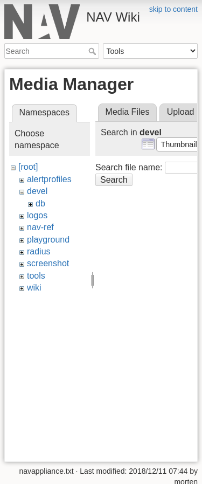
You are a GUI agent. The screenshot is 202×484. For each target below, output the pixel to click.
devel (37, 191)
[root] (28, 166)
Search (93, 51)
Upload (180, 111)
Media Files (128, 111)
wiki (34, 287)
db (40, 203)
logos (37, 215)
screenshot (48, 263)
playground (48, 239)
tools (36, 275)
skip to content (173, 9)
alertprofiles (49, 179)
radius (39, 251)
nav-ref (40, 227)
